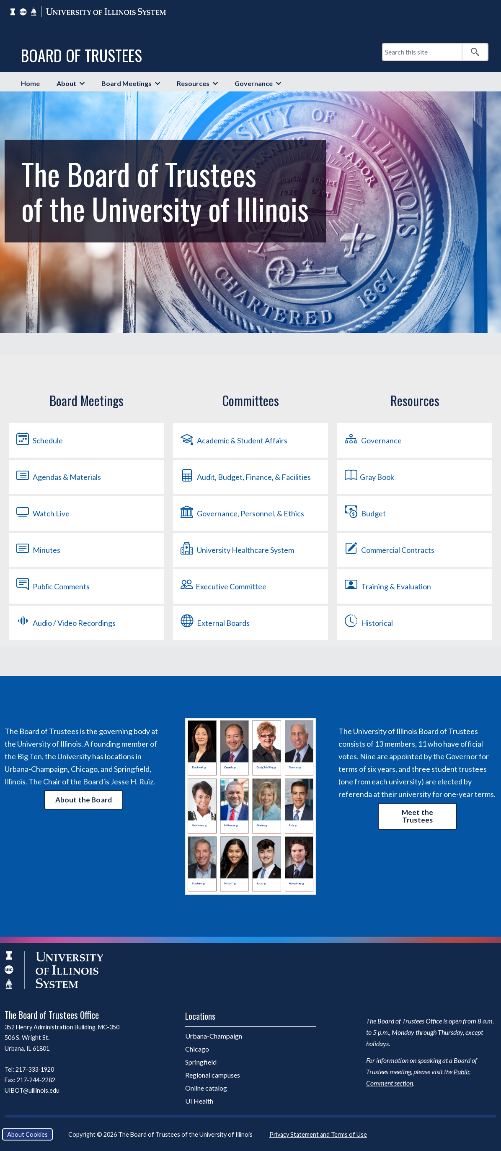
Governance (254, 83)
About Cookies (27, 1134)
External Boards (214, 622)
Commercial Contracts (388, 550)
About (66, 83)
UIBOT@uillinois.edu (32, 1090)
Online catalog (206, 1088)
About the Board (83, 799)
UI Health (199, 1101)
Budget (364, 513)
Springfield (201, 1062)
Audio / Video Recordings (65, 622)
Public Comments (52, 586)
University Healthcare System (236, 550)
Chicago (197, 1049)
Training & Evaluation (387, 586)
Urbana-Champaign (213, 1036)
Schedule (39, 440)
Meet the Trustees (417, 816)
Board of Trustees (81, 55)
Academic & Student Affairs (233, 440)
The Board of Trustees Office (52, 1014)
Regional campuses (212, 1075)
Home (30, 83)
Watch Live (42, 513)
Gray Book (368, 477)
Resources (193, 83)
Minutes (37, 550)
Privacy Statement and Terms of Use (318, 1134)
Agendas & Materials (58, 477)
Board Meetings (126, 83)
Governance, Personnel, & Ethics (241, 513)
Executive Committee (222, 586)
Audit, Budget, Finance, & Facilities (245, 477)
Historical (368, 622)
